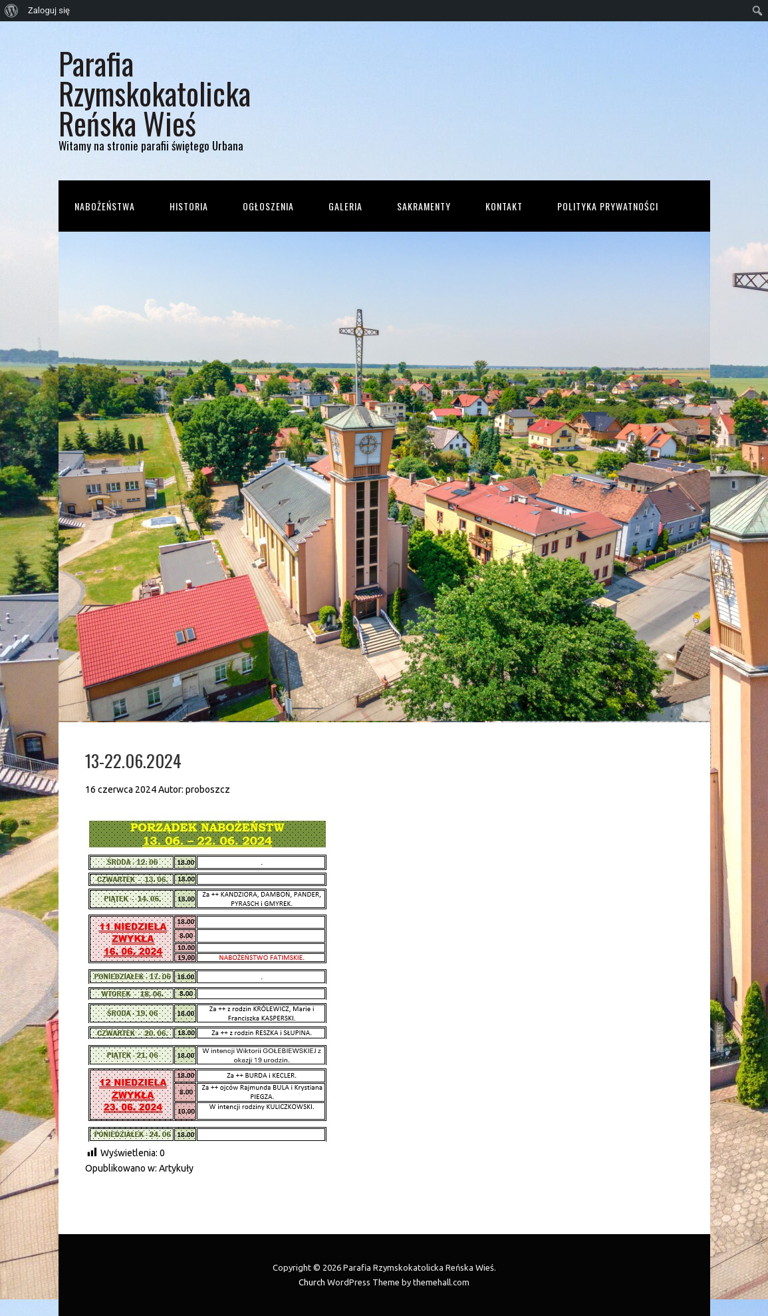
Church (312, 1282)
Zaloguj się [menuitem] (49, 10)
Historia (189, 206)
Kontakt (504, 206)
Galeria (345, 206)
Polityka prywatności (607, 206)
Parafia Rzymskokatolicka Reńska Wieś (155, 93)
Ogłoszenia (268, 206)
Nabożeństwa (104, 206)
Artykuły (176, 1168)
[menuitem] (11, 10)
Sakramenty (424, 206)
